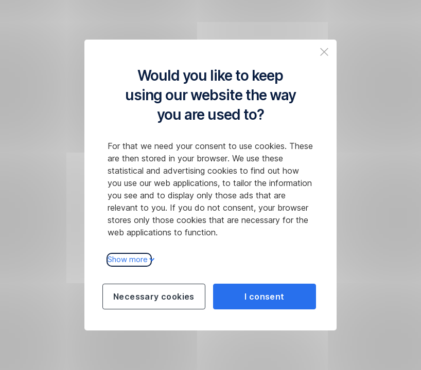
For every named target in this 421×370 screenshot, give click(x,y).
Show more (129, 259)
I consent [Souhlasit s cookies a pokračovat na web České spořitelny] (264, 296)
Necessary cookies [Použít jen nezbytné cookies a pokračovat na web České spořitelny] (154, 296)
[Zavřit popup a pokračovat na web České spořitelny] (324, 52)
